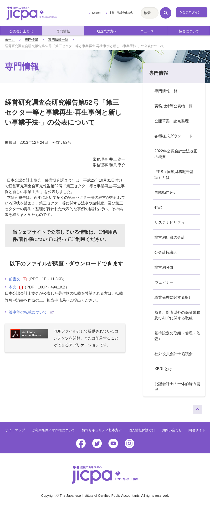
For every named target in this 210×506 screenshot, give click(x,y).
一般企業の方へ (105, 31)
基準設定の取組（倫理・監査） (177, 336)
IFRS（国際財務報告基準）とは (174, 174)
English (96, 12)
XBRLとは (163, 369)
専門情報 (63, 31)
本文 (16, 287)
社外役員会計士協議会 (173, 354)
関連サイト (197, 430)
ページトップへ (197, 408)
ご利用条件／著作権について (53, 430)
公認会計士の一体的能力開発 (177, 387)
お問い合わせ (172, 430)
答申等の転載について (31, 312)
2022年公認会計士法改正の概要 (175, 154)
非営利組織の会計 (169, 237)
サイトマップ (15, 430)
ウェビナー (164, 282)
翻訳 (158, 207)
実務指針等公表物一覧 (173, 106)
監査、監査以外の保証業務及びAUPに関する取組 (177, 315)
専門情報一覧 (58, 40)
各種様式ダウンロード (173, 136)
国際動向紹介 (165, 192)
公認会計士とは (21, 31)
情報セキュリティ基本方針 (102, 430)
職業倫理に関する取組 (173, 297)
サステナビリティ (169, 222)
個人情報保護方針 (141, 430)
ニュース (147, 31)
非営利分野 (164, 267)
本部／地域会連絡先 (121, 12)
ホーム (10, 40)
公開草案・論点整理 (171, 121)
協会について (189, 31)
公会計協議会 (165, 252)
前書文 (17, 279)
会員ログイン (191, 12)
